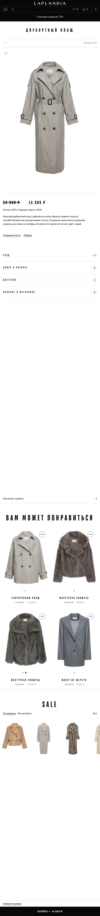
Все (95, 713)
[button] (50, 255)
